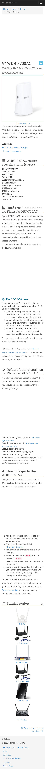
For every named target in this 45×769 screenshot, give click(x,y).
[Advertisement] (22, 38)
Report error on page (32, 729)
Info (14, 9)
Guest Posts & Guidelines (12, 759)
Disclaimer (7, 762)
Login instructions (11, 151)
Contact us (7, 755)
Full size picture (22, 123)
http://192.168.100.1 (14, 547)
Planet (23, 9)
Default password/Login (14, 147)
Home (6, 9)
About (5, 751)
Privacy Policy (8, 766)
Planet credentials (10, 590)
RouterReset (9, 3)
